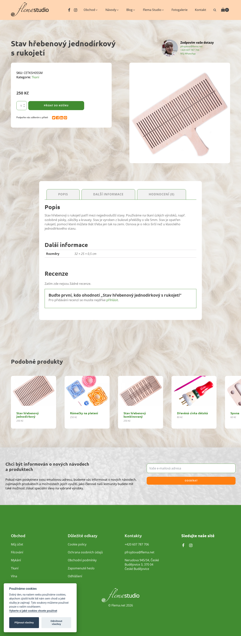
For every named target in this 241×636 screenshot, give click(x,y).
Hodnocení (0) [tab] (161, 194)
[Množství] (21, 105)
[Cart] (225, 10)
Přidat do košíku (56, 105)
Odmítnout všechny (56, 622)
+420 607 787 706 (189, 50)
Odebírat (191, 480)
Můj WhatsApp (188, 53)
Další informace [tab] (108, 194)
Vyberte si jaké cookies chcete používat (33, 610)
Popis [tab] (63, 194)
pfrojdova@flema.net (191, 46)
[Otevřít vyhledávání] (214, 10)
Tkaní (35, 77)
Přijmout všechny (24, 622)
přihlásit (112, 300)
